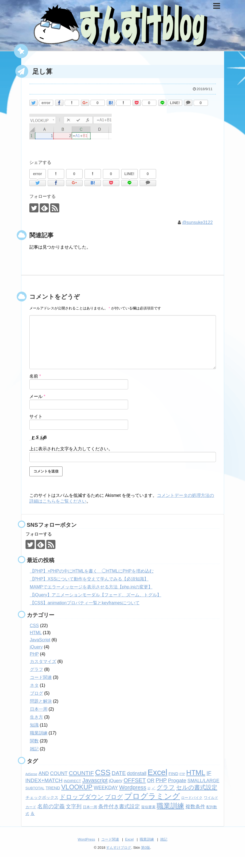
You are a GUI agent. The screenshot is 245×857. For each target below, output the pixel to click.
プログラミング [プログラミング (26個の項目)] (152, 796)
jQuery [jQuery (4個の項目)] (115, 780)
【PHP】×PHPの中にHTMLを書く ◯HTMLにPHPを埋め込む (92, 571)
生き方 (36, 717)
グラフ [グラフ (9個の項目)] (166, 787)
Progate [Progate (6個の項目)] (177, 780)
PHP (34, 654)
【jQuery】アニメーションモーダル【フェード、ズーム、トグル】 (95, 595)
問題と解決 (41, 701)
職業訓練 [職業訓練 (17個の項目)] (170, 806)
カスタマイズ (43, 661)
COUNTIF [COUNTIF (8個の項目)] (81, 773)
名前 (35, 376)
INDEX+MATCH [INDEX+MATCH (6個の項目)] (44, 780)
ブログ (36, 693)
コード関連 (41, 677)
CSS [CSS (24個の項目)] (102, 772)
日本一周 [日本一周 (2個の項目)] (90, 807)
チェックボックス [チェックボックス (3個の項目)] (42, 797)
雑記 (34, 749)
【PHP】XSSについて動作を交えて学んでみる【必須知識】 (89, 579)
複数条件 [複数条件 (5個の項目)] (195, 806)
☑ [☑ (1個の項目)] (149, 788)
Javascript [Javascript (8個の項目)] (95, 780)
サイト (36, 416)
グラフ (36, 669)
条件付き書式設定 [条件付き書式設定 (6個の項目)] (119, 806)
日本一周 (38, 709)
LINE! (175, 103)
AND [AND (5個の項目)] (43, 773)
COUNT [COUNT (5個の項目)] (59, 773)
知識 (34, 725)
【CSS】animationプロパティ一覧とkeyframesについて (85, 602)
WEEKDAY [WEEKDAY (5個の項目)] (106, 787)
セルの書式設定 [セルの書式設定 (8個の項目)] (196, 787)
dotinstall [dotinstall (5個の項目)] (137, 773)
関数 (34, 741)
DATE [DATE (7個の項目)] (119, 773)
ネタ (34, 685)
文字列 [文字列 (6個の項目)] (73, 806)
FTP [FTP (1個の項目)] (182, 774)
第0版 (145, 847)
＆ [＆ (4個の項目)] (32, 813)
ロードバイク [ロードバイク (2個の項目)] (191, 798)
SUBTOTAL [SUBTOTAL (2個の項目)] (35, 788)
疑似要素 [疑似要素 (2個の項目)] (148, 807)
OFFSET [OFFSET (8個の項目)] (134, 780)
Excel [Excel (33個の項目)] (157, 772)
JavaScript (40, 639)
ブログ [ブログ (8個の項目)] (114, 797)
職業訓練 (38, 733)
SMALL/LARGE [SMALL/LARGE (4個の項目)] (203, 780)
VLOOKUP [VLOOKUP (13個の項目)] (76, 787)
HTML (36, 632)
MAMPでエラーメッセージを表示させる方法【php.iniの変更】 (91, 587)
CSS (34, 625)
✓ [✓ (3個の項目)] (153, 787)
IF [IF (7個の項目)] (209, 773)
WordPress (86, 839)
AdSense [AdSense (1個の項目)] (31, 774)
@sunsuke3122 (197, 222)
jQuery (36, 647)
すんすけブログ (118, 847)
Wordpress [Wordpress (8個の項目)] (132, 787)
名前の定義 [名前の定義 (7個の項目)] (51, 806)
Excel (129, 839)
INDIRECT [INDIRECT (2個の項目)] (72, 781)
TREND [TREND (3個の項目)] (53, 787)
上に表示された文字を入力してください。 (71, 448)
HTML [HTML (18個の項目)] (195, 772)
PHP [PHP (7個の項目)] (161, 780)
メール (37, 396)
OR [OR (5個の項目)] (150, 780)
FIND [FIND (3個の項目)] (173, 773)
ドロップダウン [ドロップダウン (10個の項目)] (82, 796)
